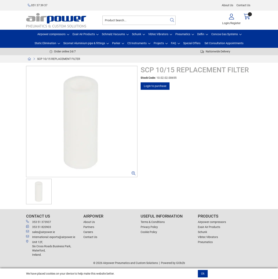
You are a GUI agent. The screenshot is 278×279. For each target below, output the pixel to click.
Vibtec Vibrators (158, 34)
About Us (227, 5)
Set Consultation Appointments (223, 43)
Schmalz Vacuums (113, 34)
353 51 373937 (38, 222)
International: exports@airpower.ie (50, 237)
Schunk (136, 34)
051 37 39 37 (37, 5)
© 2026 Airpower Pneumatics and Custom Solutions (125, 263)
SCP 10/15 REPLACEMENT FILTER (58, 58)
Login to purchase (155, 86)
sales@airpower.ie (40, 232)
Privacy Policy (149, 227)
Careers (88, 232)
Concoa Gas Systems (224, 34)
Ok (202, 273)
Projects (159, 43)
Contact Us (243, 5)
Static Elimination (45, 43)
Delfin (200, 34)
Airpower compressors (51, 34)
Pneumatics (182, 34)
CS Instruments (137, 43)
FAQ (173, 43)
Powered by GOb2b (173, 263)
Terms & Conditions (153, 222)
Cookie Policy (149, 232)
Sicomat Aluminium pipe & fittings (84, 43)
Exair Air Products (84, 34)
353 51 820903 (38, 227)
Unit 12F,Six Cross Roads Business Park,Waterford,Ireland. (48, 248)
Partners (88, 227)
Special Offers (191, 43)
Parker (116, 43)
